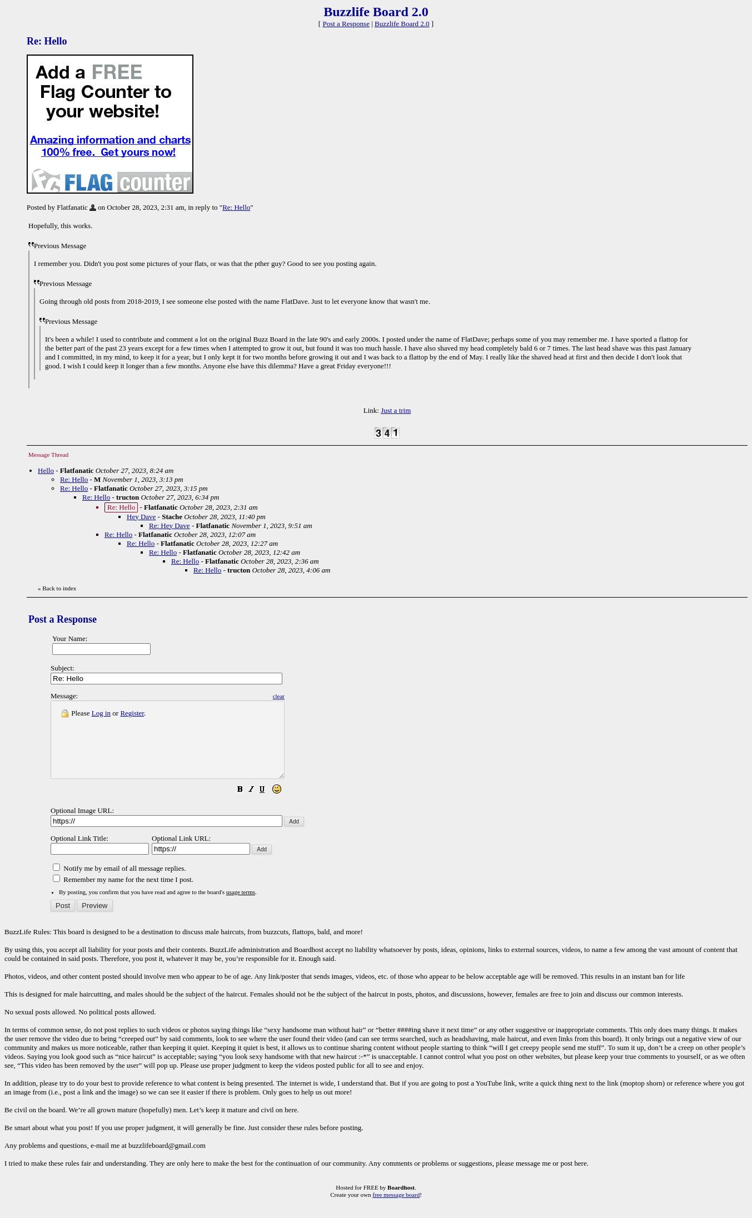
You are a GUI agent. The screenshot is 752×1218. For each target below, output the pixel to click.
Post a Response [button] (346, 23)
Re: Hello (236, 207)
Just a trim (396, 410)
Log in (101, 713)
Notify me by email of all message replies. (119, 883)
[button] (267, 806)
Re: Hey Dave (169, 525)
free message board (396, 1209)
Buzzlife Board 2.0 (402, 23)
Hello (46, 470)
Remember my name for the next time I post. (123, 894)
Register (132, 713)
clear (306, 696)
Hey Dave (141, 516)
